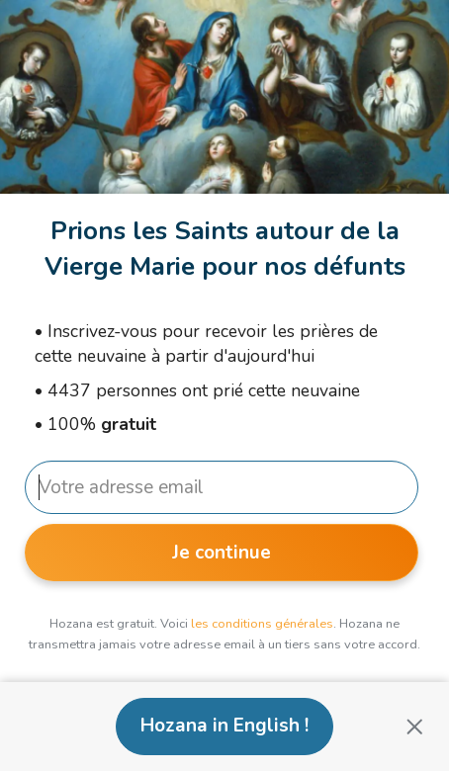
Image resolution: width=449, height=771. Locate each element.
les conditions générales (262, 624)
